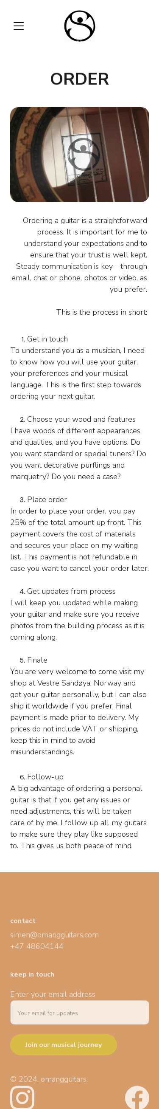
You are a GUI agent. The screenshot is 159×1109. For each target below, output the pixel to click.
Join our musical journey (63, 1048)
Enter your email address (52, 998)
